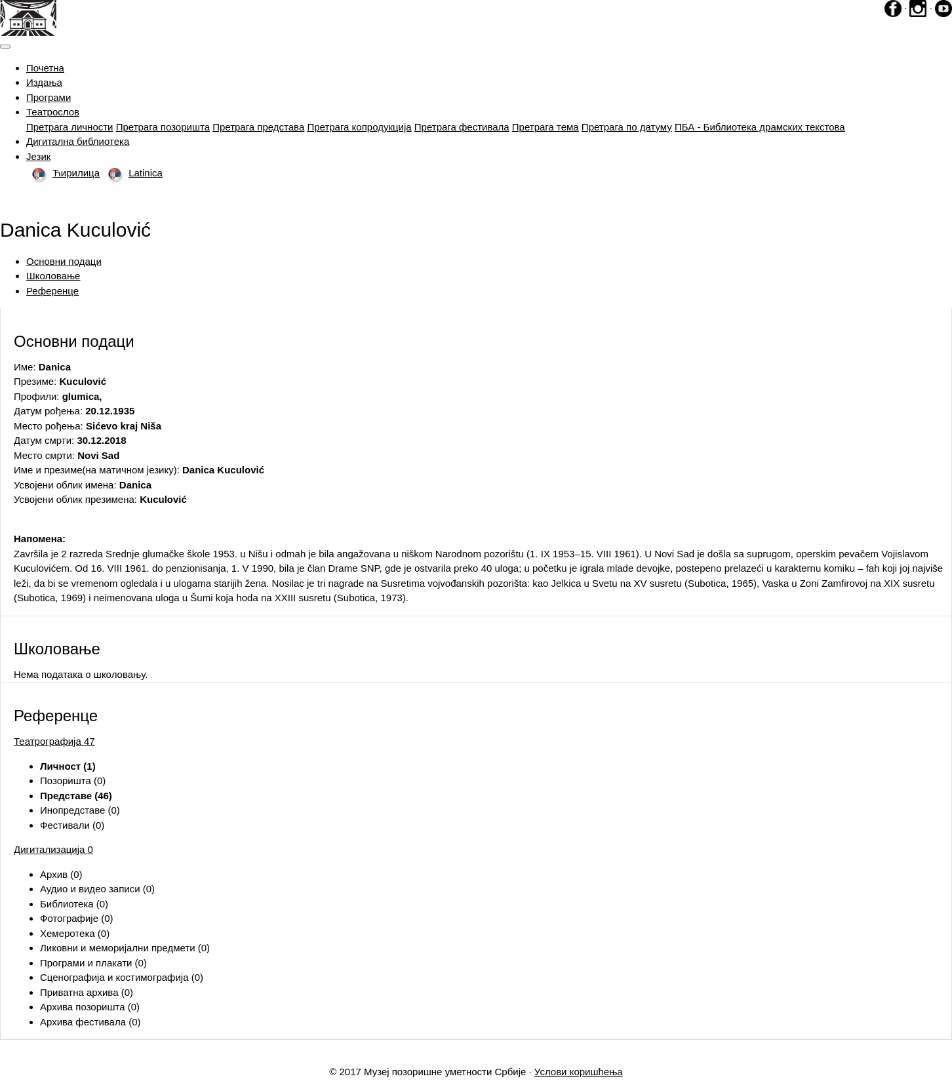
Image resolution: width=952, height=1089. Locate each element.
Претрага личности (69, 126)
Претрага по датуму (627, 126)
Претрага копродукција (359, 126)
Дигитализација (53, 849)
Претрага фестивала (461, 126)
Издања (44, 82)
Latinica (132, 172)
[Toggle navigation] (5, 47)
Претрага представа (258, 126)
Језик (38, 156)
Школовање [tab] (53, 275)
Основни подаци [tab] (64, 261)
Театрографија (54, 741)
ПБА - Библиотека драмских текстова (760, 126)
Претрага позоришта (163, 126)
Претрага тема (545, 126)
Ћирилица (63, 172)
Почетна (45, 67)
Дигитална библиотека (77, 141)
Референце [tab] (52, 290)
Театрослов (52, 111)
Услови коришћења (578, 1071)
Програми (48, 97)
